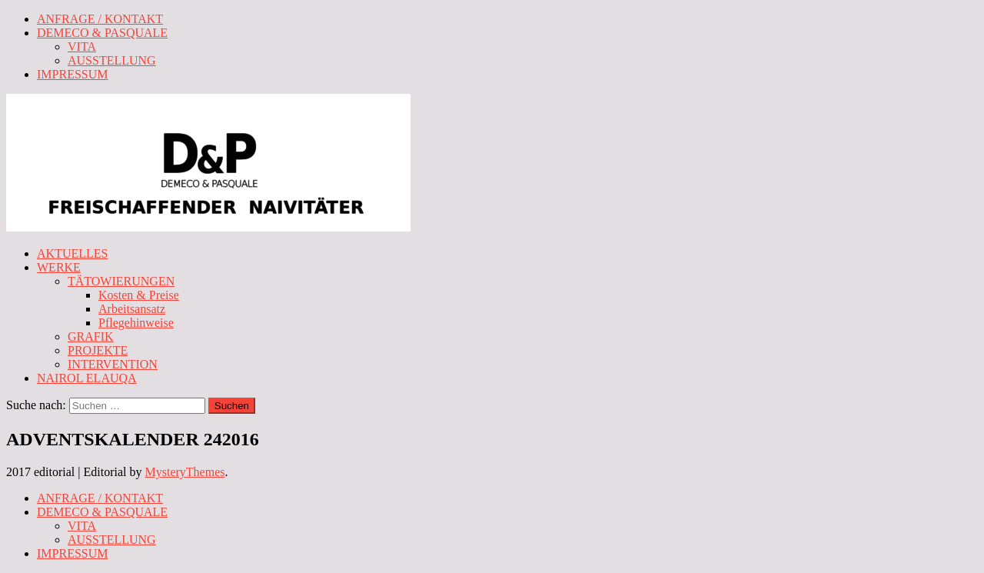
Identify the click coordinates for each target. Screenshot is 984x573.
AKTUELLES (72, 253)
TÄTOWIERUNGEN (121, 281)
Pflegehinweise (136, 322)
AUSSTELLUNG (112, 60)
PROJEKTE (98, 350)
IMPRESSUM (72, 74)
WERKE (59, 267)
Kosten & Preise (138, 294)
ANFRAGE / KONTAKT (100, 18)
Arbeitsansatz (131, 308)
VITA (82, 46)
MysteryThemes (185, 471)
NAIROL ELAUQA (87, 378)
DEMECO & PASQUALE (102, 32)
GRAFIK (91, 336)
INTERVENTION (113, 364)
